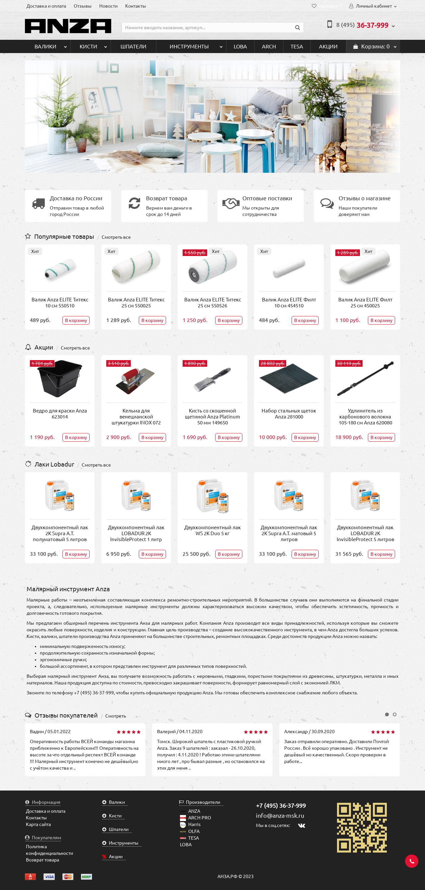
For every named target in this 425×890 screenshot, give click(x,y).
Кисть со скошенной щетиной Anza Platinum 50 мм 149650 (212, 416)
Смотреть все (116, 237)
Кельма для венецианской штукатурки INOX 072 (136, 416)
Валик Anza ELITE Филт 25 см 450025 (365, 302)
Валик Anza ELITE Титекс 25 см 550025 (136, 302)
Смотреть (115, 716)
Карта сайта (38, 824)
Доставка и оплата (46, 6)
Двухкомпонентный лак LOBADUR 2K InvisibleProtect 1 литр (136, 533)
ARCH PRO (195, 817)
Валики (51, 44)
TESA (297, 46)
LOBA (240, 46)
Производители (199, 802)
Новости (108, 6)
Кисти (93, 44)
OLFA (190, 831)
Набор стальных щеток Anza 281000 (289, 413)
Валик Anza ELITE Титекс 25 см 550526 (212, 302)
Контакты (135, 6)
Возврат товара (42, 859)
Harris (190, 824)
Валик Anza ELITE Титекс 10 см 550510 (60, 302)
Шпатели (133, 46)
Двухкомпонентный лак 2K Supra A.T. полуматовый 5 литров (60, 533)
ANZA (190, 811)
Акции (328, 46)
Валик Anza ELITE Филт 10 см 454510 (289, 302)
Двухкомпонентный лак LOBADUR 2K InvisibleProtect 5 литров (365, 533)
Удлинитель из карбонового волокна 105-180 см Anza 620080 (365, 416)
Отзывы (83, 6)
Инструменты (196, 44)
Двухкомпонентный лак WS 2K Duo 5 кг (212, 530)
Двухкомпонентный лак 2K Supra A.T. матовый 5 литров (289, 533)
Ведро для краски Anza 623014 (60, 413)
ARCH (269, 46)
